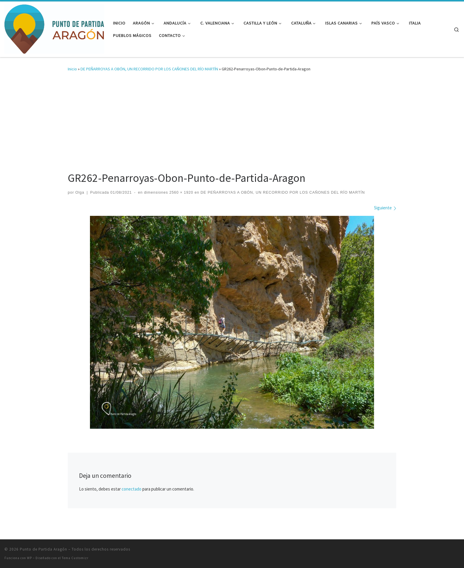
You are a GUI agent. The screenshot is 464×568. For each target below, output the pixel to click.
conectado (131, 489)
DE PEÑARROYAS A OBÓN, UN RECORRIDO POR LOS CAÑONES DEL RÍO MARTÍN (149, 69)
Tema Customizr (75, 558)
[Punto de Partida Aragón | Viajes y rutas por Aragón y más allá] (54, 28)
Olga (79, 192)
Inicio (72, 69)
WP (29, 558)
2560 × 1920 (180, 192)
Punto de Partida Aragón (43, 549)
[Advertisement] (232, 125)
